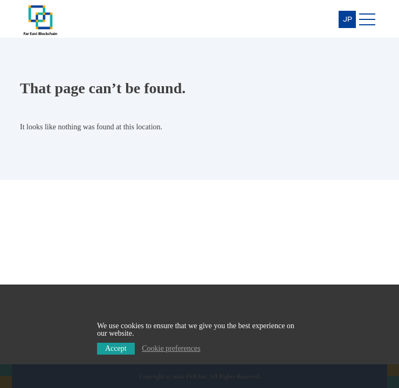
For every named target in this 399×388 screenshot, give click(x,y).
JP (347, 19)
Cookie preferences (171, 348)
